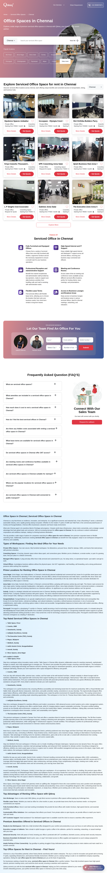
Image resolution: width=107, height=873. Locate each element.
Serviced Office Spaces (17, 14)
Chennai (31, 14)
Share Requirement (76, 5)
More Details (11, 131)
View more (65, 61)
